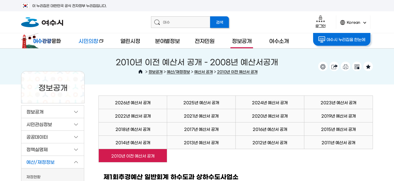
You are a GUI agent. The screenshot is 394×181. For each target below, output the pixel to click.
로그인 (320, 21)
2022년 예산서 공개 (133, 116)
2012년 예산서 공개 (270, 142)
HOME (140, 71)
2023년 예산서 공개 (338, 102)
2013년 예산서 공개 (201, 142)
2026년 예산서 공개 (133, 102)
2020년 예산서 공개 (270, 116)
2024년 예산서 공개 (270, 102)
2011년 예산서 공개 (338, 142)
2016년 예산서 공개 (270, 129)
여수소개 (279, 40)
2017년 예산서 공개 (201, 129)
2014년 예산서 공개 (133, 142)
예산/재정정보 (178, 71)
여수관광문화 (42, 40)
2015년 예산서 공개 (338, 129)
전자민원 (205, 40)
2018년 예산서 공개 (133, 129)
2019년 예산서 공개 (338, 116)
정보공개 (242, 40)
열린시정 (130, 40)
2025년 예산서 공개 (201, 102)
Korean (353, 24)
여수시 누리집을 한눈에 (341, 39)
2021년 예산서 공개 (201, 116)
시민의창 (86, 43)
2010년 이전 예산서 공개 (237, 71)
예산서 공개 (203, 71)
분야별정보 (167, 40)
